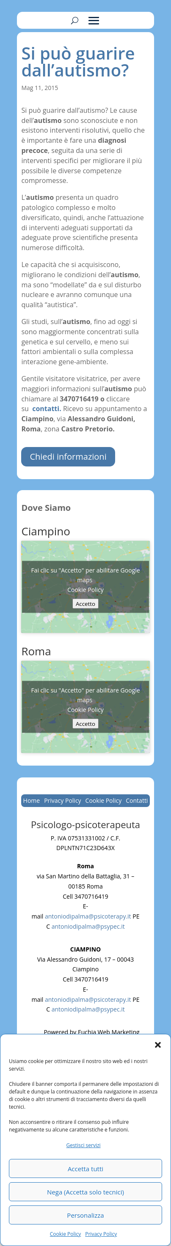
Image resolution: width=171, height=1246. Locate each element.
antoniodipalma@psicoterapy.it (88, 916)
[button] (158, 1045)
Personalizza (85, 1215)
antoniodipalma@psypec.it (88, 926)
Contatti (137, 801)
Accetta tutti (85, 1168)
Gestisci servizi (83, 1145)
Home (31, 801)
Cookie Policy (65, 1234)
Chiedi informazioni (68, 456)
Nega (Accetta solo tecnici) (85, 1192)
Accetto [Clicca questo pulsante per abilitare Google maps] (85, 603)
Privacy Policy (101, 1234)
